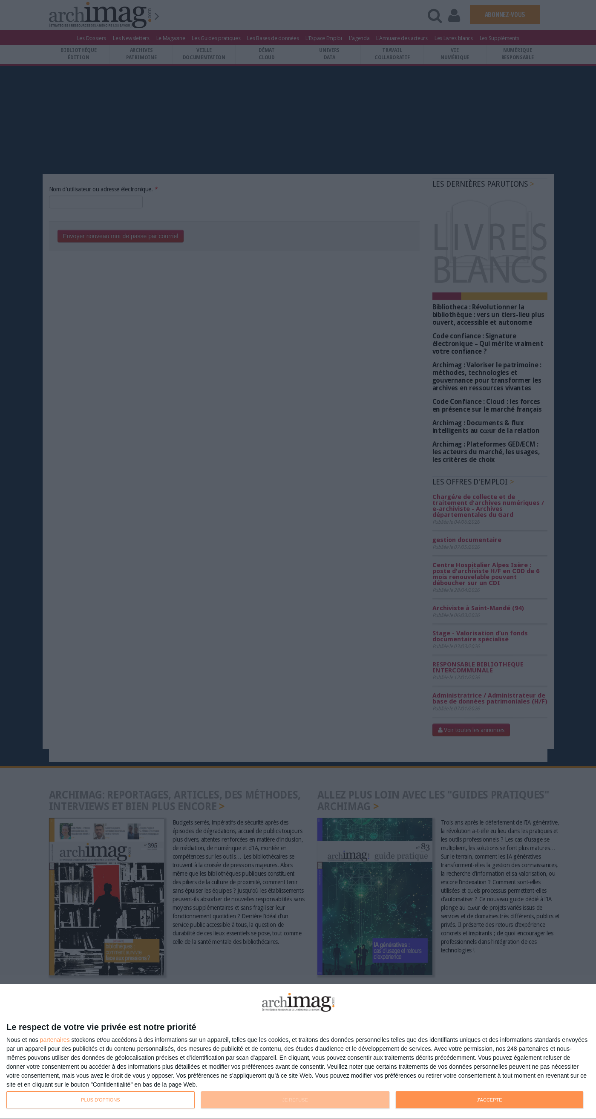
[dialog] (298, 1051)
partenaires (55, 1040)
